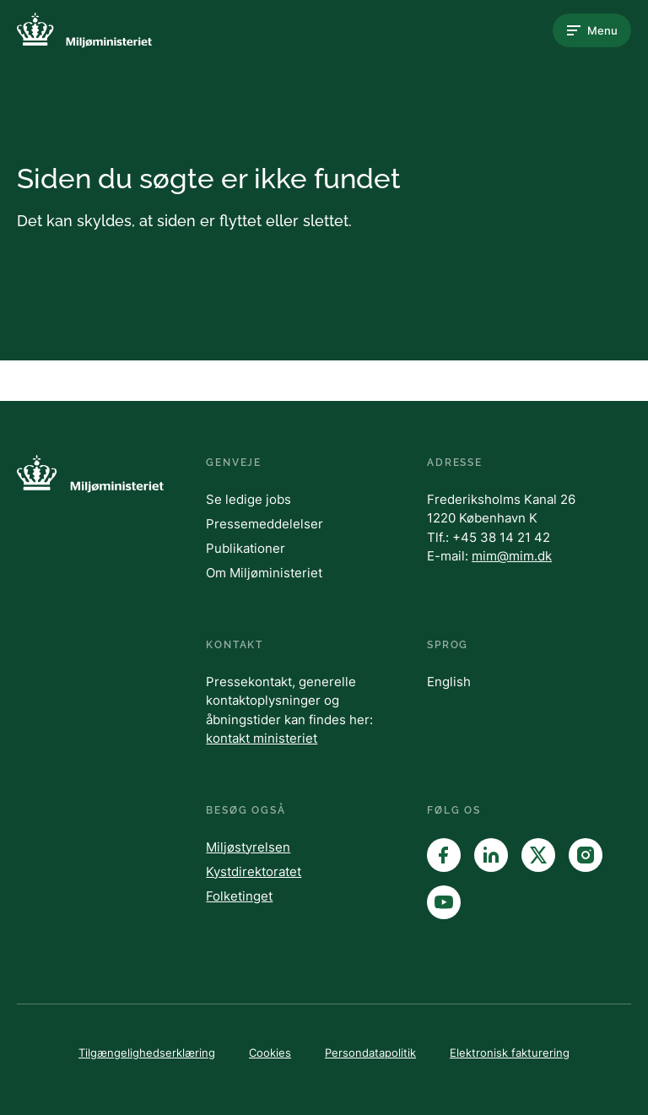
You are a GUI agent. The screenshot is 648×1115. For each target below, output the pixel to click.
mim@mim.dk (512, 556)
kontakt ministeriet (261, 738)
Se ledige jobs (248, 499)
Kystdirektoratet (253, 871)
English (449, 682)
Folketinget (239, 896)
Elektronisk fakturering (510, 1052)
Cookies (270, 1052)
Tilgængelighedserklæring (146, 1052)
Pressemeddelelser (264, 524)
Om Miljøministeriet (264, 573)
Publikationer (245, 548)
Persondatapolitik (370, 1052)
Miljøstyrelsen (248, 847)
